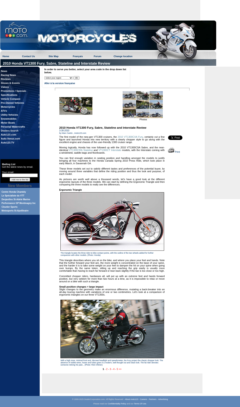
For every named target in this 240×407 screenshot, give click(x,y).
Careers (143, 399)
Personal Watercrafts (13, 126)
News (4, 71)
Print (174, 152)
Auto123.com (8, 134)
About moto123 (131, 399)
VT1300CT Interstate (110, 150)
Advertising (163, 399)
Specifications (9, 95)
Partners (152, 399)
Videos (5, 87)
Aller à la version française (59, 83)
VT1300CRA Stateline (81, 150)
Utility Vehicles (9, 114)
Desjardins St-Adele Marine (16, 199)
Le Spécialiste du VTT (13, 195)
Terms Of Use (140, 404)
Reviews (6, 79)
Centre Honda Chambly (14, 192)
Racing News (8, 75)
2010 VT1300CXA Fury (130, 137)
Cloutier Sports (9, 207)
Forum (97, 56)
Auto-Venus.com (10, 138)
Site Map (53, 56)
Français (78, 56)
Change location (123, 56)
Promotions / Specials (13, 91)
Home (5, 56)
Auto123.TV (7, 142)
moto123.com (80, 133)
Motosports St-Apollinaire (15, 210)
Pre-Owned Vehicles (12, 103)
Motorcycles (8, 107)
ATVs (4, 110)
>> (120, 369)
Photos (143, 119)
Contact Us (28, 56)
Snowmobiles (9, 118)
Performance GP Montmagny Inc (19, 203)
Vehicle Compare (11, 99)
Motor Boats (8, 122)
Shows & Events (10, 83)
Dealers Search (10, 130)
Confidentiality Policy (117, 404)
